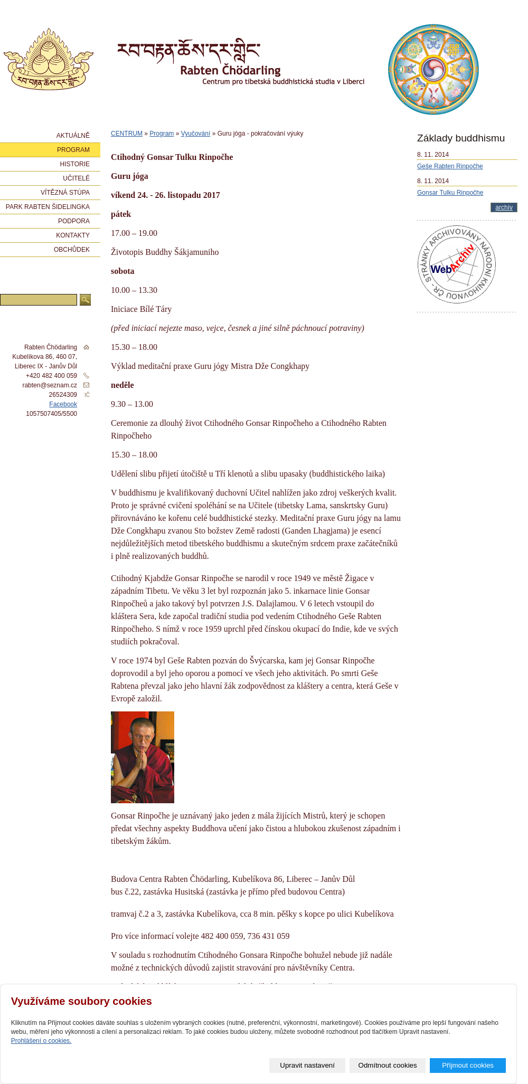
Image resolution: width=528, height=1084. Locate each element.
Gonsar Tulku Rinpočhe (450, 192)
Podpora (74, 221)
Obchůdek (72, 249)
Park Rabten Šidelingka (48, 207)
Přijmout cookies (468, 1065)
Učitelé (76, 178)
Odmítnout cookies (388, 1065)
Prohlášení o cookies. (41, 1040)
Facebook (63, 404)
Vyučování (196, 133)
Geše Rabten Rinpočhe (450, 166)
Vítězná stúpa (65, 192)
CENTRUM (127, 133)
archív (504, 207)
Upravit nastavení (307, 1065)
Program (161, 133)
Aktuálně (73, 135)
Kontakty (73, 235)
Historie (75, 164)
